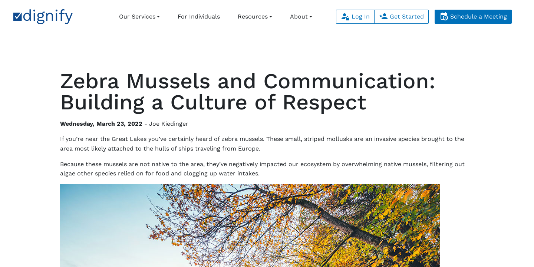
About (299, 16)
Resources (253, 16)
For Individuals (199, 16)
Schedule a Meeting (473, 16)
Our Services (137, 16)
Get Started (401, 16)
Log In (355, 16)
